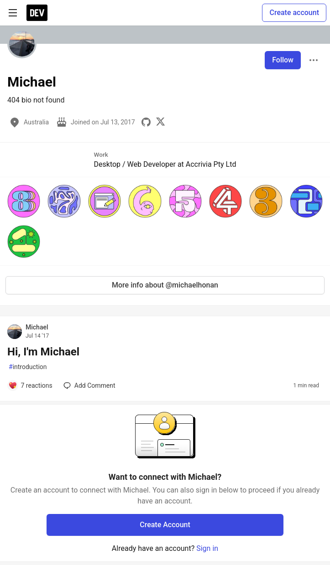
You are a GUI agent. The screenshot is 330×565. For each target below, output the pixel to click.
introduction (28, 367)
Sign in (207, 548)
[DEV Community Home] (37, 13)
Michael (37, 327)
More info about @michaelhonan (165, 285)
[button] (23, 201)
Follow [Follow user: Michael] (282, 60)
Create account (294, 12)
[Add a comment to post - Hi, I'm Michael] (30, 385)
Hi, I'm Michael (43, 351)
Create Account (165, 524)
